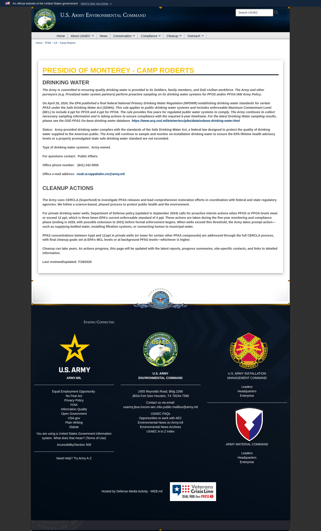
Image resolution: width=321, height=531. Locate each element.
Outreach (195, 36)
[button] (97, 3)
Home (61, 36)
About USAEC (82, 36)
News (104, 36)
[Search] (254, 12)
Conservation (124, 36)
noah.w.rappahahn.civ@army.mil (101, 174)
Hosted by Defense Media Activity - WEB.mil (132, 491)
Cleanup (174, 36)
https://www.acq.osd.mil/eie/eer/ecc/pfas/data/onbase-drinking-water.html (186, 120)
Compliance (151, 36)
